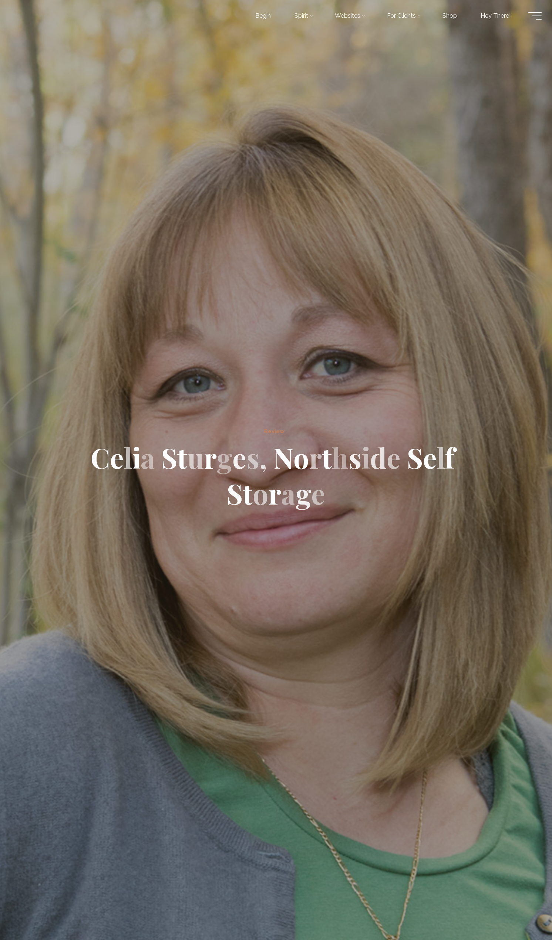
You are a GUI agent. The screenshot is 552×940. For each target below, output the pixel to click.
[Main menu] (530, 17)
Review (274, 431)
